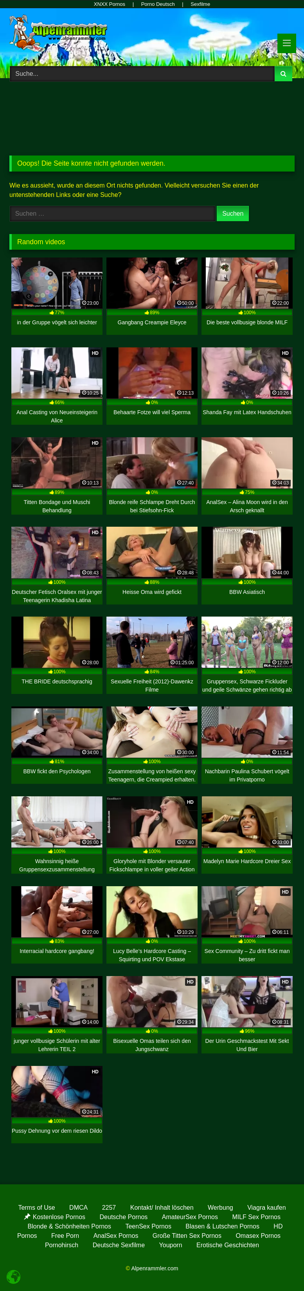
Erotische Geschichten (227, 1245)
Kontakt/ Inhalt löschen (162, 1207)
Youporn (170, 1245)
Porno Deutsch (158, 4)
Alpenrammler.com (154, 1268)
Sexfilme (200, 4)
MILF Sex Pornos (256, 1217)
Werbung (220, 1207)
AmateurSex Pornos (190, 1217)
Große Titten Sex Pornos (187, 1235)
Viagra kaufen (266, 1207)
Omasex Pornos (258, 1235)
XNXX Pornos (109, 4)
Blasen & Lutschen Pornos (222, 1226)
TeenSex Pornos (148, 1226)
